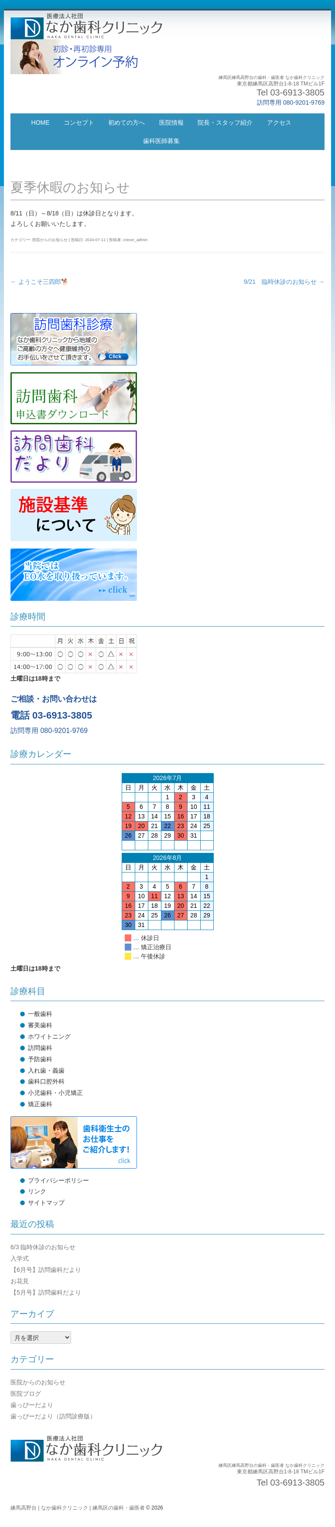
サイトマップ (46, 1202)
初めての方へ (126, 122)
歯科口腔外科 (46, 1081)
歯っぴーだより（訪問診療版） (53, 1416)
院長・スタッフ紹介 (225, 122)
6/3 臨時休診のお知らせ (42, 1247)
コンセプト (79, 122)
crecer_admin (135, 240)
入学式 (19, 1258)
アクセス (279, 122)
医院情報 (171, 122)
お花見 (19, 1281)
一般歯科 (40, 1013)
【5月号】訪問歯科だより (45, 1292)
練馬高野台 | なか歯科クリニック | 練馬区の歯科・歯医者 (77, 1508)
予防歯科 (40, 1059)
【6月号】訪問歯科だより (45, 1269)
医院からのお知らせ (50, 240)
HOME (40, 122)
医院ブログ (25, 1393)
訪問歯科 (40, 1047)
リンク (37, 1191)
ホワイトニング (49, 1036)
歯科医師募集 (161, 140)
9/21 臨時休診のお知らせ (284, 281)
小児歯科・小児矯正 (55, 1092)
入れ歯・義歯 (46, 1070)
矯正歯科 (40, 1104)
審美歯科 (40, 1025)
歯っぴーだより (31, 1404)
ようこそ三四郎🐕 (39, 281)
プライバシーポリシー (58, 1180)
